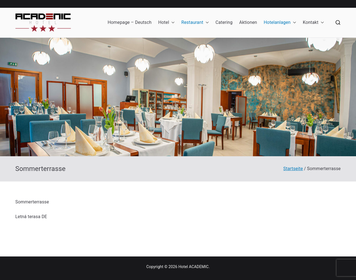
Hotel (166, 23)
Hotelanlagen (280, 23)
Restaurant (195, 23)
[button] (172, 23)
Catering (224, 22)
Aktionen (248, 22)
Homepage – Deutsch (130, 22)
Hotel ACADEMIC (193, 266)
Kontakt (313, 23)
